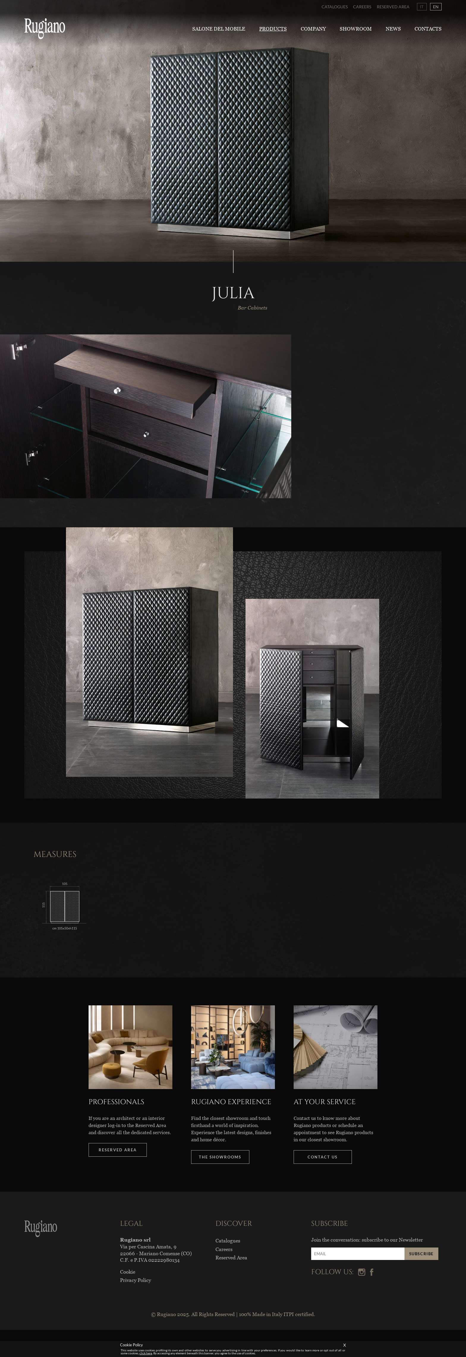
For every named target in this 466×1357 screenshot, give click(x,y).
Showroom (356, 29)
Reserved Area (393, 6)
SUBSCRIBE (421, 1253)
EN (436, 6)
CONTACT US (323, 1157)
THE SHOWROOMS (220, 1157)
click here (145, 1353)
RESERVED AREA (118, 1150)
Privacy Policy (135, 1280)
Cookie (127, 1272)
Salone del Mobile (218, 29)
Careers (362, 6)
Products (273, 29)
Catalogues (335, 6)
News (393, 29)
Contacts (428, 29)
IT (422, 6)
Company (313, 29)
